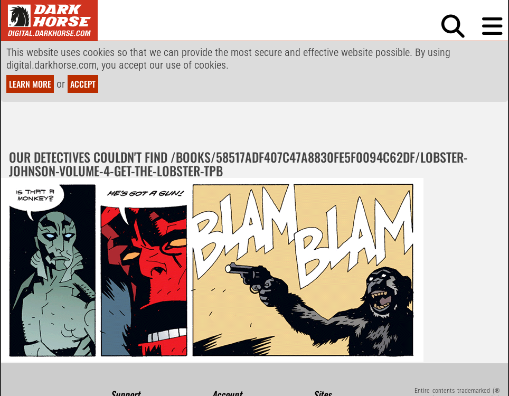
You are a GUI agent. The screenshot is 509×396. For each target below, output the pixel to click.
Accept (83, 84)
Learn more (30, 84)
